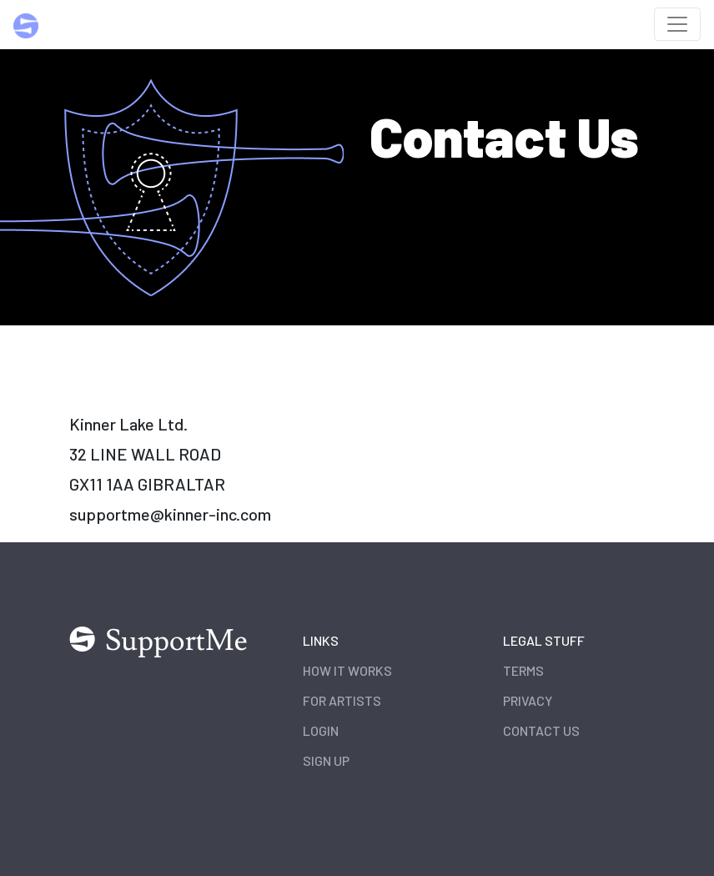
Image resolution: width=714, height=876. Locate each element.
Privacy (527, 700)
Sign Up (326, 760)
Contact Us (541, 730)
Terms (523, 670)
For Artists (342, 700)
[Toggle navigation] (677, 24)
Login (321, 730)
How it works (347, 670)
